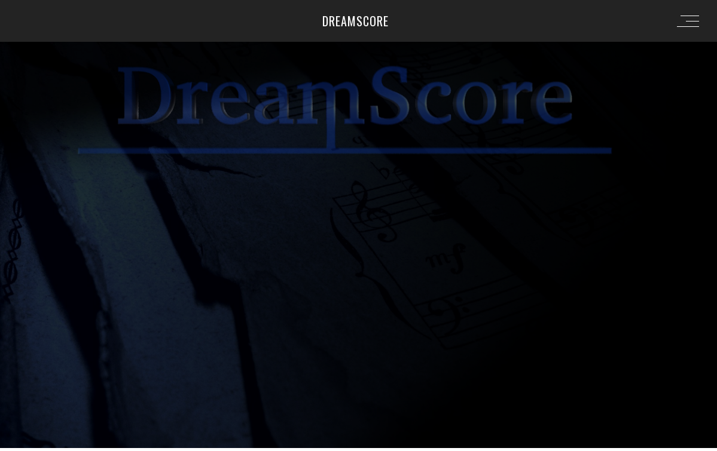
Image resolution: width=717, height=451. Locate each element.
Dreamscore (355, 21)
